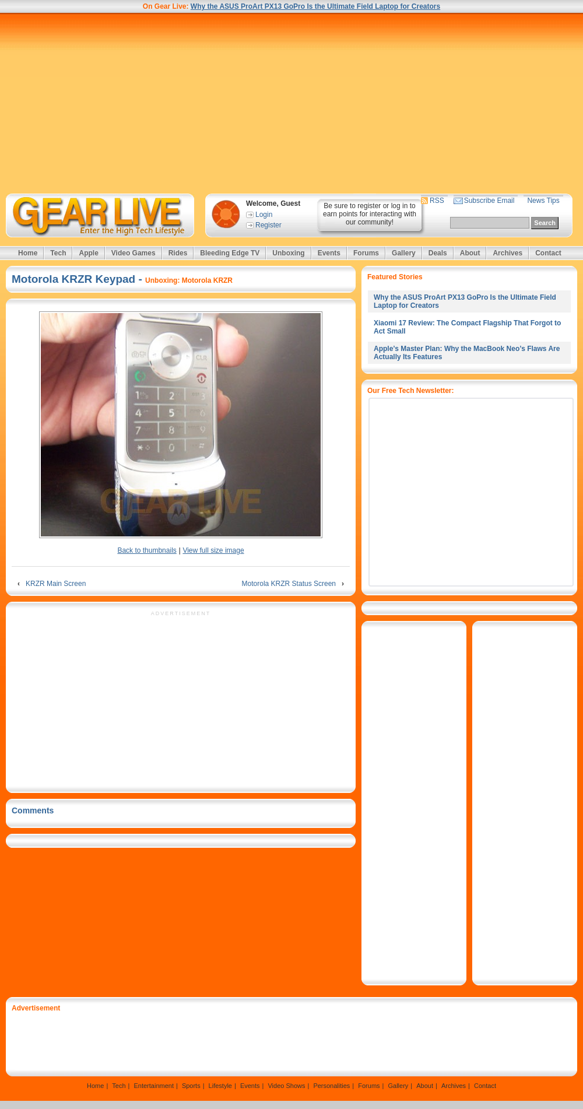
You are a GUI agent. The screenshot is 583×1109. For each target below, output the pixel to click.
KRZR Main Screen (56, 584)
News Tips (543, 200)
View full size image (213, 550)
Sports (191, 1085)
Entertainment (153, 1085)
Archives (507, 253)
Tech (58, 253)
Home (27, 253)
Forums (366, 253)
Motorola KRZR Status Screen (289, 584)
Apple (88, 253)
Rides (178, 253)
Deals (438, 253)
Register (268, 225)
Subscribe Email (489, 200)
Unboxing (288, 253)
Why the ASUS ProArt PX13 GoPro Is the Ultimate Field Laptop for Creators (315, 6)
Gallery (404, 253)
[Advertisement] (291, 103)
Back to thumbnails (146, 550)
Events (329, 253)
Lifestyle (220, 1085)
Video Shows (286, 1085)
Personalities (331, 1085)
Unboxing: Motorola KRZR (189, 280)
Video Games (133, 253)
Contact (548, 253)
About (470, 253)
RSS (437, 200)
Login (263, 214)
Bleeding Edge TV (229, 253)
